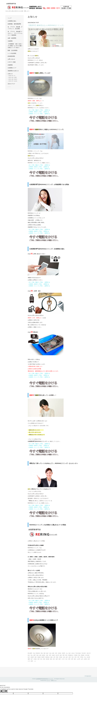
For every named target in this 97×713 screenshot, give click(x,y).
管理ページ (53, 680)
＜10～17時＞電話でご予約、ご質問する (39, 110)
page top (88, 676)
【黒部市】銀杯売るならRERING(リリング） (46, 25)
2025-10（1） (12, 75)
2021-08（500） (13, 79)
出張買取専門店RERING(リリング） (45, 678)
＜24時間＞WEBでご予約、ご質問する (38, 111)
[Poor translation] (5, 691)
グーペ (48, 680)
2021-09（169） (13, 77)
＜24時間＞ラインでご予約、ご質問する (39, 113)
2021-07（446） (13, 81)
